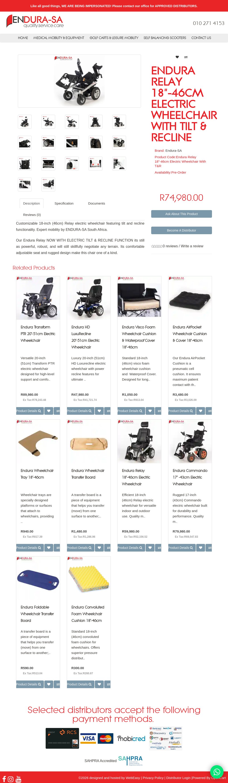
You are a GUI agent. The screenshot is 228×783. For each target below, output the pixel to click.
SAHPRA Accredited (114, 761)
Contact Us (201, 38)
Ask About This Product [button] (181, 214)
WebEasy (133, 778)
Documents (96, 203)
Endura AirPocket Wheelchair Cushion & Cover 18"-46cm (190, 334)
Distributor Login (178, 778)
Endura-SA (173, 150)
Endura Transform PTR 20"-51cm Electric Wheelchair (38, 334)
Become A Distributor (181, 230)
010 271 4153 (209, 23)
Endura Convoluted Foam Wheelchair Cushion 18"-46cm (87, 614)
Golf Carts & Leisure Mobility (114, 38)
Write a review (192, 246)
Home (23, 38)
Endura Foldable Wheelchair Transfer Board (37, 614)
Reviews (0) (32, 215)
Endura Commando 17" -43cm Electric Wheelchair (190, 477)
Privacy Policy (153, 778)
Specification (64, 203)
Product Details (28, 411)
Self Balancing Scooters (165, 38)
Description (31, 203)
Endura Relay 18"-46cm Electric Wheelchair (136, 477)
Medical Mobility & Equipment (58, 38)
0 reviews (170, 246)
